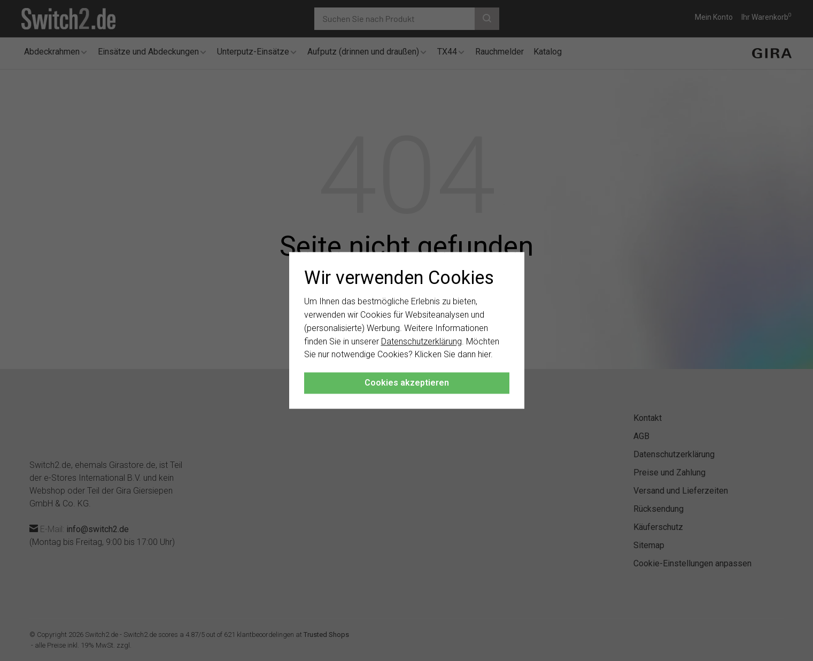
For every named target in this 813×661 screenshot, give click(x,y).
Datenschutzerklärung (421, 341)
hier (484, 355)
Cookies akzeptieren (407, 383)
